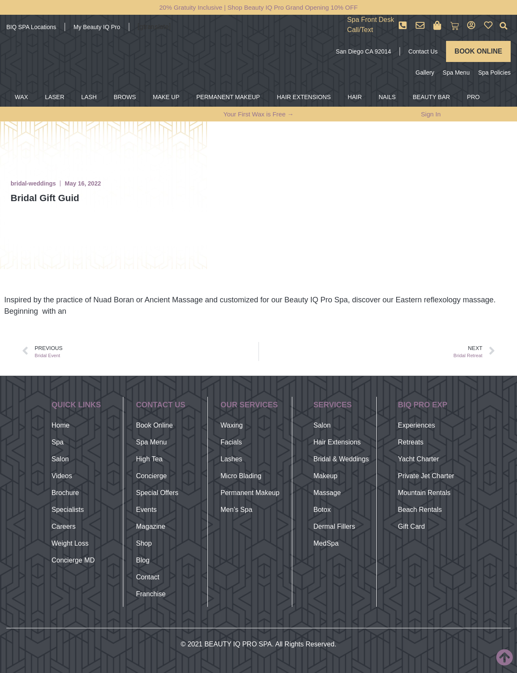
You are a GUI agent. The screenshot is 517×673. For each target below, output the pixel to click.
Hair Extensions (337, 442)
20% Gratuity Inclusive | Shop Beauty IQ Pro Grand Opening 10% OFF (258, 7)
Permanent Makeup (250, 492)
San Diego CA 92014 (363, 51)
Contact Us (423, 51)
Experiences (416, 425)
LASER (54, 97)
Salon (60, 459)
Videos (62, 475)
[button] (504, 26)
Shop (144, 543)
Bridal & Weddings (341, 459)
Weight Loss (70, 543)
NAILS (387, 97)
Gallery (425, 72)
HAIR (355, 97)
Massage (327, 492)
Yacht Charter (418, 459)
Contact (147, 577)
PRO (473, 97)
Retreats (410, 442)
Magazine (150, 526)
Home (61, 425)
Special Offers (157, 492)
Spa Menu (456, 72)
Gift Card (411, 526)
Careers (64, 526)
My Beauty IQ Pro (96, 27)
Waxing (231, 425)
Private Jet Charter (426, 475)
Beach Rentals (420, 509)
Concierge (151, 475)
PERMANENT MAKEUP (228, 97)
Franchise (151, 594)
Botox (322, 509)
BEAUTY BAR (431, 97)
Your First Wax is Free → (258, 114)
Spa (57, 442)
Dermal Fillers (334, 526)
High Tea (149, 459)
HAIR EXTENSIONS (304, 97)
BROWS (125, 97)
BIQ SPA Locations (31, 27)
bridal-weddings (33, 183)
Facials (231, 442)
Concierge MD (73, 560)
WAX (21, 97)
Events (146, 509)
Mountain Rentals (424, 492)
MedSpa (326, 543)
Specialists (68, 509)
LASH (89, 97)
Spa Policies (494, 72)
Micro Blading (240, 475)
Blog (143, 560)
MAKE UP (166, 97)
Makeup (325, 475)
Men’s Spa (236, 509)
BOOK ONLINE (478, 51)
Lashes (231, 459)
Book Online (154, 425)
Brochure (65, 492)
